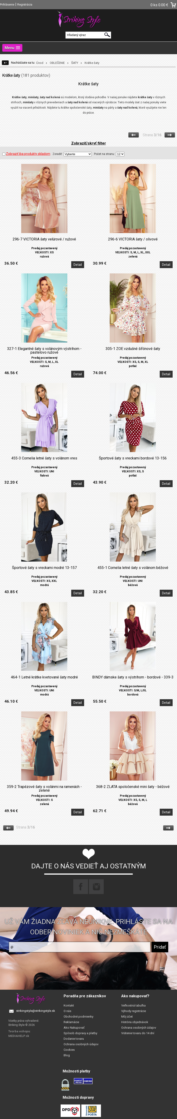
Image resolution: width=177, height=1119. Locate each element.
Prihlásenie (7, 4)
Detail (78, 264)
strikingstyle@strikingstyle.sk (35, 1010)
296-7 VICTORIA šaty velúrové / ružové (44, 239)
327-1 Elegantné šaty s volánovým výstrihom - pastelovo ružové (44, 350)
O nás (67, 1011)
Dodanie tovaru (74, 1038)
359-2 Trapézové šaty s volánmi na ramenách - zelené (44, 788)
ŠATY (74, 63)
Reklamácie (71, 1022)
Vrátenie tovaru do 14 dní (137, 1033)
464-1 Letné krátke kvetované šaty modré (44, 677)
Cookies (69, 1049)
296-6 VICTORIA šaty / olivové (133, 239)
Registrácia (24, 4)
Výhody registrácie (133, 1011)
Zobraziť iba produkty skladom (26, 154)
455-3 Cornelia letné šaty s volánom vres (44, 458)
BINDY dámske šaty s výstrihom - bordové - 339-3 (133, 677)
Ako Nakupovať (74, 1027)
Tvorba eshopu (19, 1031)
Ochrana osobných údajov (81, 1044)
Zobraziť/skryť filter (88, 143)
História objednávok (134, 1022)
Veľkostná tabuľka (133, 1005)
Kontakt (69, 1005)
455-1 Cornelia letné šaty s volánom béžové (132, 568)
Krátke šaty (92, 63)
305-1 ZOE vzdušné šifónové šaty (133, 349)
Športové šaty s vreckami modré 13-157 (44, 568)
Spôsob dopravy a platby (80, 1033)
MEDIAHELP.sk (18, 1036)
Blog (67, 1055)
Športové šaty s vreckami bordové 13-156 (133, 458)
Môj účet (127, 1016)
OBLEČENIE (57, 63)
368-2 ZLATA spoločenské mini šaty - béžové (133, 787)
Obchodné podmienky (78, 1016)
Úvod (39, 63)
